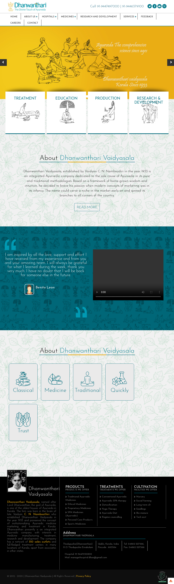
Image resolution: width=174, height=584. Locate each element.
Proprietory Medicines (79, 508)
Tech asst (141, 517)
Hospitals (48, 17)
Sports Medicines (77, 524)
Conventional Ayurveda (114, 496)
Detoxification (109, 505)
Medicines (67, 17)
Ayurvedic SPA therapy (114, 501)
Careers (15, 23)
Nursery (140, 496)
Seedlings (141, 509)
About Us (29, 17)
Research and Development (98, 17)
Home (14, 17)
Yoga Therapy (109, 509)
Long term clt (143, 505)
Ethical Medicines (77, 504)
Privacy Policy (83, 576)
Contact (32, 23)
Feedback (147, 17)
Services (129, 17)
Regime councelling (112, 517)
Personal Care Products (80, 520)
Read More (87, 207)
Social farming (143, 501)
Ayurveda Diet (109, 513)
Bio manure (142, 513)
